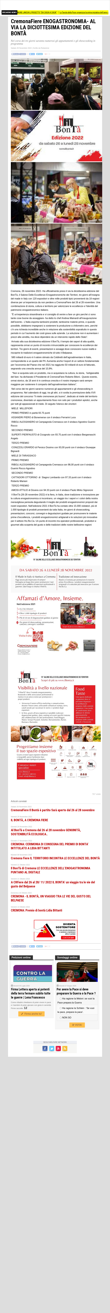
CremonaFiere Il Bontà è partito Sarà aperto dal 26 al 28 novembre (53, 810)
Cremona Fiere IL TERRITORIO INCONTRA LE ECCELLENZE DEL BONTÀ (55, 858)
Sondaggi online (67, 957)
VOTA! (77, 1025)
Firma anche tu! (31, 1014)
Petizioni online (21, 957)
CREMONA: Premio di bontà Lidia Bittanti (36, 910)
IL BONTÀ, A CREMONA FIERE (29, 820)
